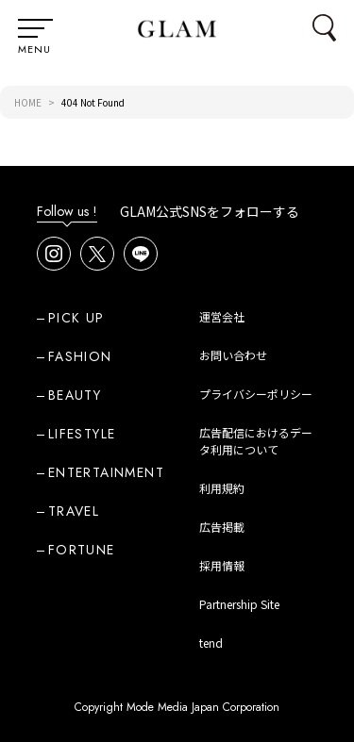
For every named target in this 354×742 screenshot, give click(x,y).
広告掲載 (221, 527)
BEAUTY (74, 395)
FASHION (80, 356)
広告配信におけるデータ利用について (255, 440)
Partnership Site (239, 604)
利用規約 (221, 488)
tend (211, 643)
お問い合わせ (233, 355)
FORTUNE (81, 549)
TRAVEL (73, 511)
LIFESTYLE (82, 433)
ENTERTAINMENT (106, 472)
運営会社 (221, 316)
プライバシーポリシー (255, 394)
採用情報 (221, 565)
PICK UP (76, 317)
